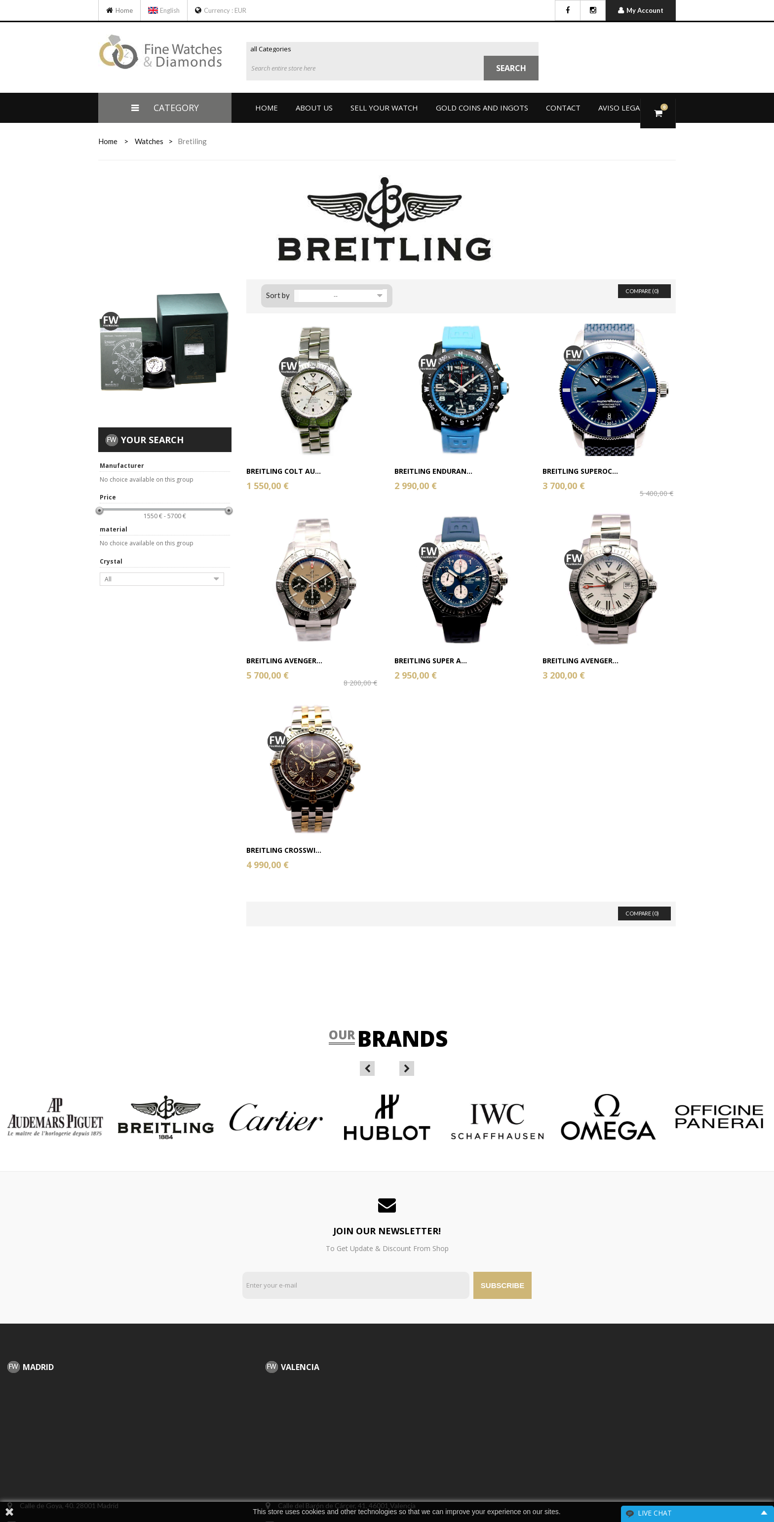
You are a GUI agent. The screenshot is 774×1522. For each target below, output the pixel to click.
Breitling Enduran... (433, 471)
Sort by (278, 295)
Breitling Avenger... (284, 660)
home (107, 141)
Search (511, 68)
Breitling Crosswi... (283, 850)
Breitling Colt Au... (283, 471)
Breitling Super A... (430, 660)
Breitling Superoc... (580, 471)
